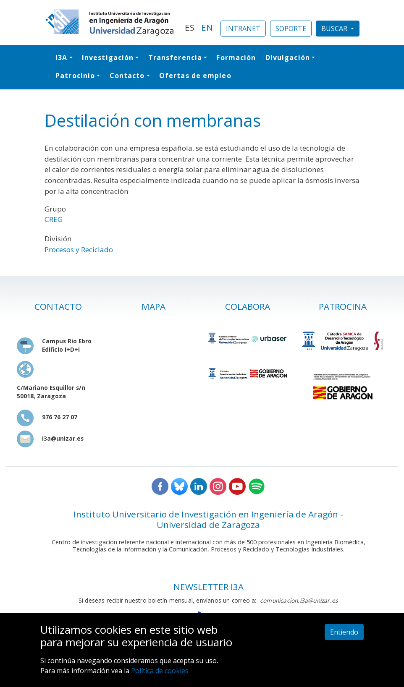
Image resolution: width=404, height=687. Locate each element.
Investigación (108, 57)
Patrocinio (75, 75)
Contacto (127, 75)
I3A (61, 57)
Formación (236, 57)
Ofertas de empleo (195, 75)
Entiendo (344, 632)
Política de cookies (160, 670)
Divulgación (287, 57)
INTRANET (243, 28)
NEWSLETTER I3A (208, 587)
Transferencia (175, 57)
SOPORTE (290, 28)
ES (189, 27)
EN (207, 27)
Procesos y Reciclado (79, 249)
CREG (54, 219)
